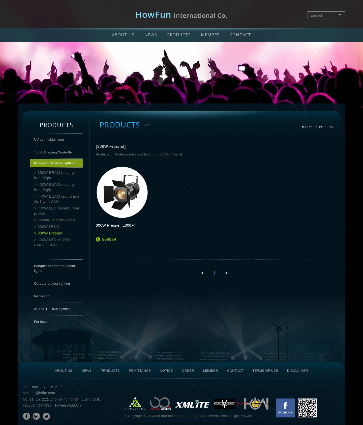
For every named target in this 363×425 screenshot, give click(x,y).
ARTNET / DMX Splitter (52, 309)
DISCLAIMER (297, 371)
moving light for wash (56, 220)
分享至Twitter (46, 416)
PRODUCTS (179, 35)
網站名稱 (181, 14)
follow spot (42, 296)
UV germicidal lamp (49, 139)
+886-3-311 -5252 (44, 387)
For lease (41, 322)
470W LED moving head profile (57, 211)
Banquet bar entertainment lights (54, 268)
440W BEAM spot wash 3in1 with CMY (56, 199)
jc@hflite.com (44, 393)
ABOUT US (123, 35)
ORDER (188, 371)
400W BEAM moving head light (54, 187)
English (316, 15)
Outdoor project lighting (52, 283)
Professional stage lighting (54, 163)
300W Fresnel (50, 233)
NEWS (150, 35)
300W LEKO (48, 226)
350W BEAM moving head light (54, 175)
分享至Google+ (36, 416)
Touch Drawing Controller (53, 152)
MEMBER (210, 35)
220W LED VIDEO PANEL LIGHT (52, 242)
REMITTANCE (140, 371)
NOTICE (166, 371)
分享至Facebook (26, 416)
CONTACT (240, 35)
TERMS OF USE (265, 371)
